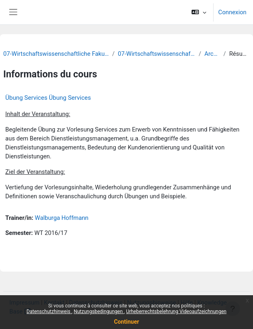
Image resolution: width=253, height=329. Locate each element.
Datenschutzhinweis (49, 311)
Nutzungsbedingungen (99, 311)
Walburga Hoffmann (62, 218)
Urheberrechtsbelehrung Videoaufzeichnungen (176, 311)
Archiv (212, 53)
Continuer (126, 321)
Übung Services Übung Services (48, 97)
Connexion (232, 12)
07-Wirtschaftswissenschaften (157, 53)
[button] (198, 12)
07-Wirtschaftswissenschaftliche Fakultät (56, 53)
